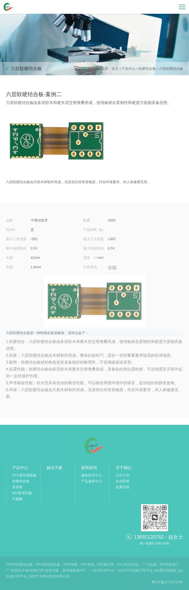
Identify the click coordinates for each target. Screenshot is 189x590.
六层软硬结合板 (171, 69)
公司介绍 (122, 475)
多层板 (17, 487)
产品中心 (129, 69)
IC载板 (17, 499)
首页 (115, 69)
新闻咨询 (89, 468)
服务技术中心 (91, 475)
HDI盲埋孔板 (22, 493)
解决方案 (55, 468)
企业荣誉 (122, 481)
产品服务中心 (91, 481)
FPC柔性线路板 (24, 475)
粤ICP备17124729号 (167, 582)
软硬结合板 (147, 69)
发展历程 (122, 487)
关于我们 (123, 468)
